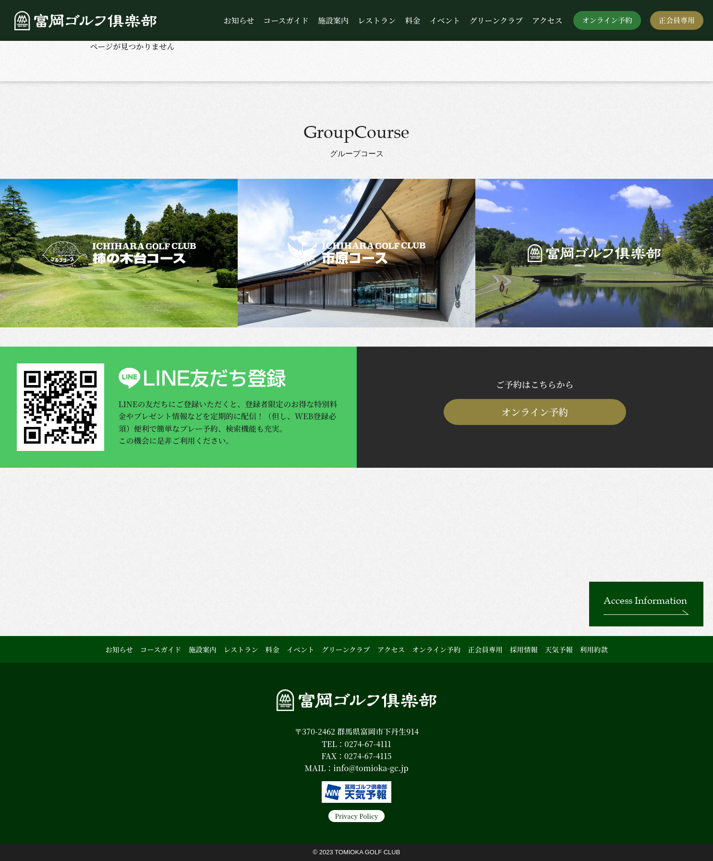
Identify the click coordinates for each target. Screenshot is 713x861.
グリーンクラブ (496, 20)
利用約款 (594, 649)
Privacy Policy (356, 816)
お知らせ (239, 20)
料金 (412, 20)
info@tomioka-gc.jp (370, 768)
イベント (445, 20)
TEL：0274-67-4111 (356, 743)
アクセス (547, 20)
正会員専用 (677, 20)
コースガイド (286, 20)
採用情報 (524, 649)
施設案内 (333, 20)
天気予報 (559, 649)
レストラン (377, 20)
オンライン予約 (607, 20)
